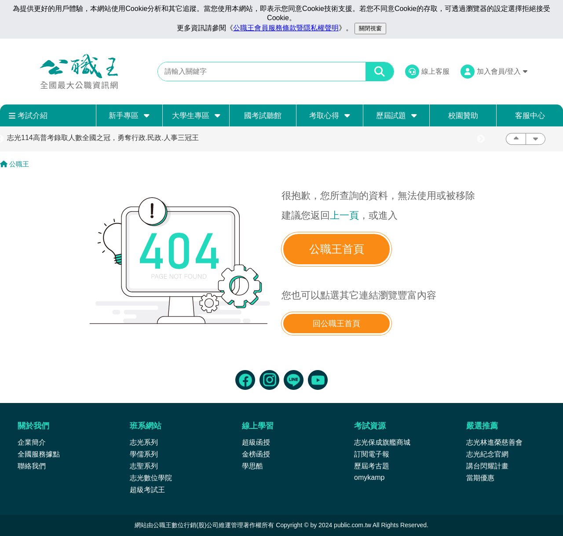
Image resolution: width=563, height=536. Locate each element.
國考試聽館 (263, 116)
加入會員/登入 (502, 71)
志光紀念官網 (487, 454)
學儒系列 (144, 454)
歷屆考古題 (371, 466)
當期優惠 (480, 478)
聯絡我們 (32, 466)
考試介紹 (28, 116)
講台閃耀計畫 (487, 466)
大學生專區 (196, 115)
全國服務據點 (39, 454)
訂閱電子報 (371, 454)
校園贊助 (463, 116)
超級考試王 (147, 489)
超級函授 (256, 442)
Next (480, 139)
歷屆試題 (396, 115)
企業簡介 (32, 442)
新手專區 (129, 115)
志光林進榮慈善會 (494, 442)
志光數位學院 (151, 478)
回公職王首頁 (336, 323)
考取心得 (329, 115)
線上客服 (435, 71)
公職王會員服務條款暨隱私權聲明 (286, 28)
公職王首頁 (336, 249)
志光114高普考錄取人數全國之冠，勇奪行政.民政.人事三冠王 (103, 137)
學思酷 (252, 466)
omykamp (369, 477)
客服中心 (530, 116)
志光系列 (144, 442)
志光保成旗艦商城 (382, 442)
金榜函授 (256, 454)
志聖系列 (144, 466)
